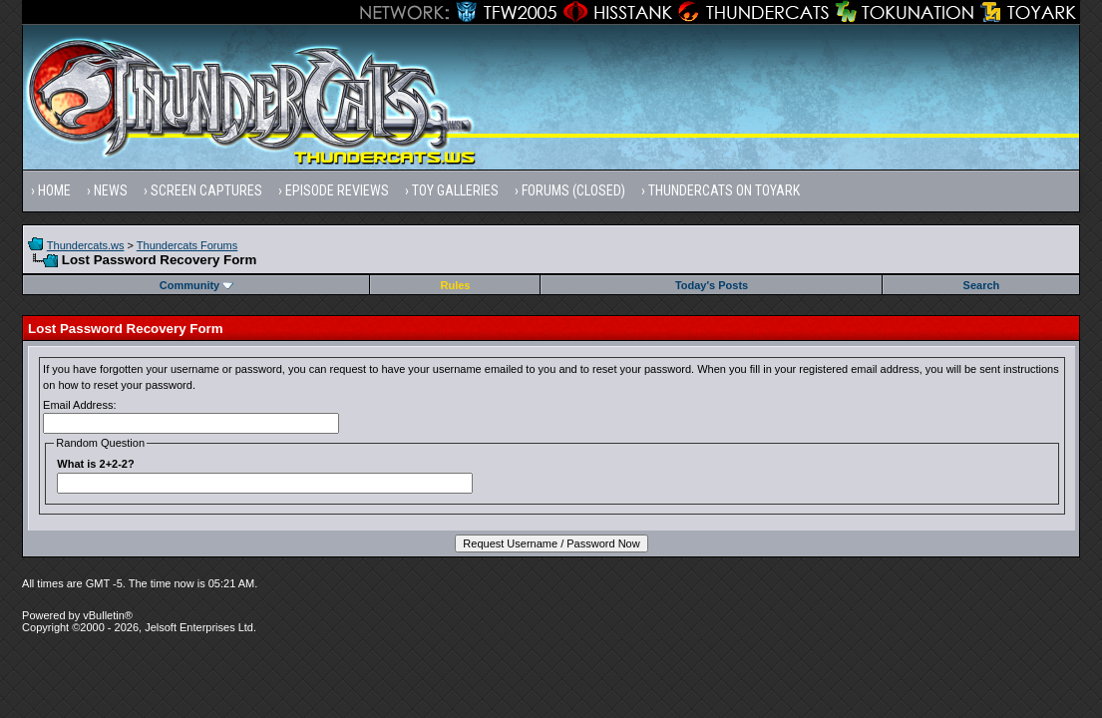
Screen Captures (206, 190)
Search (981, 285)
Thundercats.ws (86, 245)
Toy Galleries (455, 190)
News (111, 190)
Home (54, 190)
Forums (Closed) (573, 190)
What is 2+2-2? (95, 464)
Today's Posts (711, 285)
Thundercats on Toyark (724, 190)
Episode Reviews (337, 190)
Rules (456, 285)
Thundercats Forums (187, 245)
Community (197, 285)
